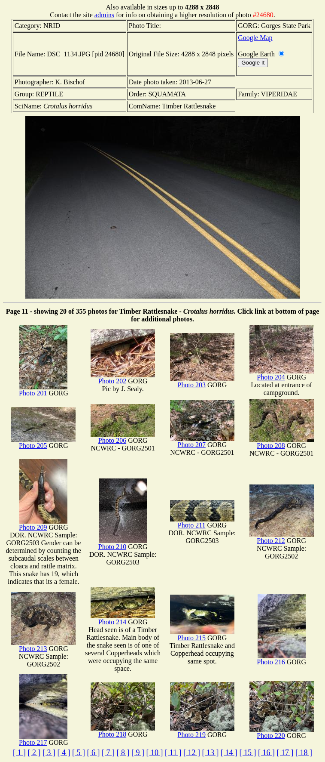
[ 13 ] (210, 752)
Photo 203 (202, 382)
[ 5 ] (78, 752)
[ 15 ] (247, 752)
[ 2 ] (34, 752)
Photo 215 (202, 635)
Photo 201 (43, 390)
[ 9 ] (137, 752)
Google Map (255, 37)
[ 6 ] (93, 752)
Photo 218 (123, 731)
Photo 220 (281, 732)
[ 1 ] (19, 752)
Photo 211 (202, 522)
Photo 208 (281, 442)
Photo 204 (281, 374)
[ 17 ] (284, 752)
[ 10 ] (154, 752)
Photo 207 (202, 441)
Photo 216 (281, 659)
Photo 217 (43, 739)
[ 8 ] (123, 752)
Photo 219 (202, 731)
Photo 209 (43, 524)
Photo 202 (123, 378)
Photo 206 (123, 437)
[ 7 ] (108, 752)
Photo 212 (281, 537)
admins (104, 15)
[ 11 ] (173, 752)
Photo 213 (43, 645)
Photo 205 (43, 442)
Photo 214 (123, 619)
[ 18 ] (303, 752)
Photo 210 (122, 543)
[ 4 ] (64, 752)
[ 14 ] (229, 752)
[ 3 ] (49, 752)
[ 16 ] (266, 752)
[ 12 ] (191, 752)
